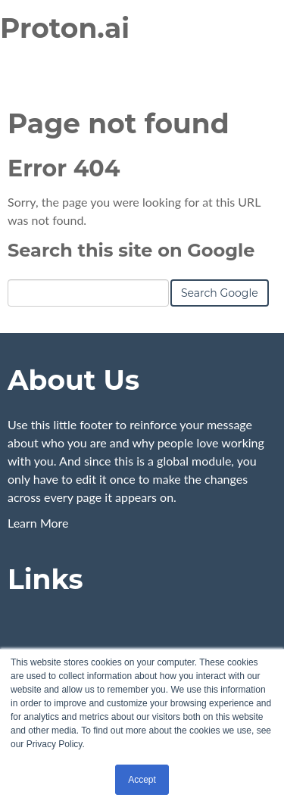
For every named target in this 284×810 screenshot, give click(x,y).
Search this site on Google (131, 250)
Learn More (38, 523)
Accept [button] (142, 779)
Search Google (219, 293)
